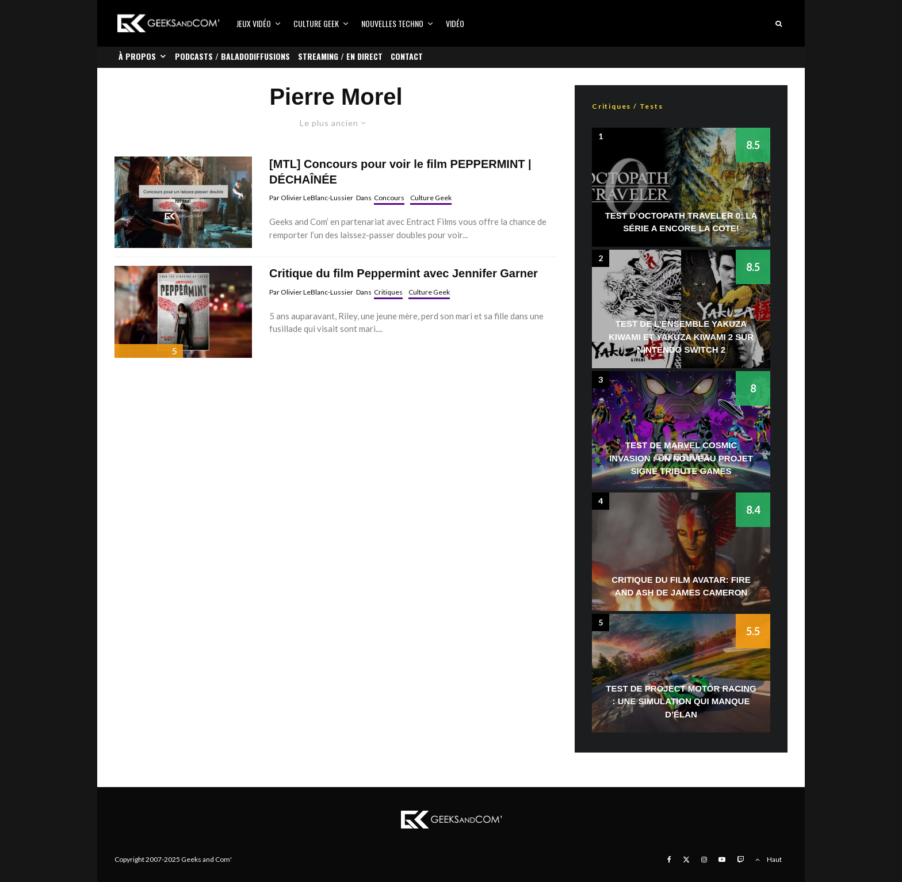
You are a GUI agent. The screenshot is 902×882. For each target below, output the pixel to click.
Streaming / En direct (340, 56)
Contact (407, 56)
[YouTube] (722, 859)
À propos (137, 56)
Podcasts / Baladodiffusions (232, 56)
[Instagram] (704, 859)
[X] (686, 859)
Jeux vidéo (253, 23)
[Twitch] (740, 859)
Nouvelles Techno (392, 23)
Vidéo (455, 23)
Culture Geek (316, 23)
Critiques (388, 292)
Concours (389, 197)
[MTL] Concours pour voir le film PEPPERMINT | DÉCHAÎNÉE (400, 172)
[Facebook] (669, 859)
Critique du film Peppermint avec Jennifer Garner (403, 273)
